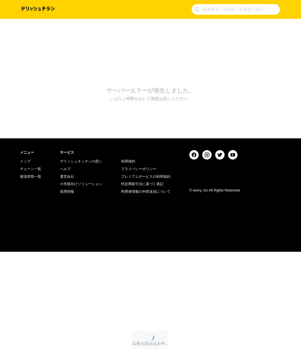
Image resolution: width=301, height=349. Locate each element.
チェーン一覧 (30, 266)
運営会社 (67, 274)
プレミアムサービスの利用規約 (145, 274)
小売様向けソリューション (81, 281)
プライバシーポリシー (138, 266)
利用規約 (128, 258)
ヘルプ (65, 266)
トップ (25, 258)
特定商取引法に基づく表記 (142, 281)
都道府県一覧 (30, 274)
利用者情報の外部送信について (145, 289)
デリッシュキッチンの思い (81, 258)
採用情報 (67, 289)
